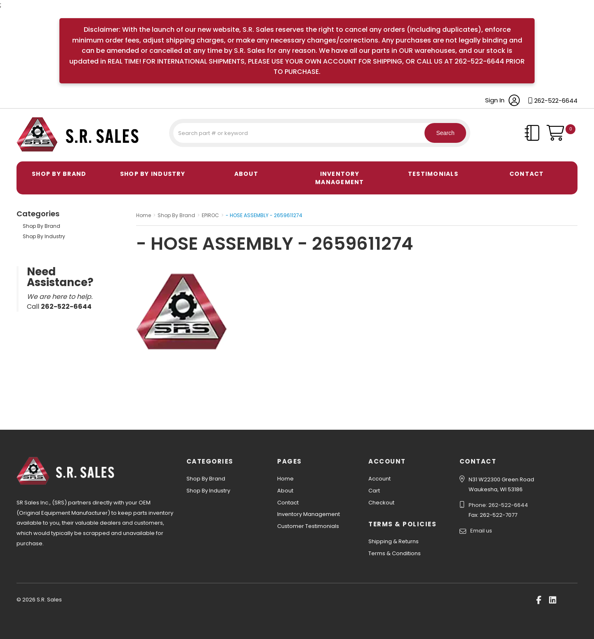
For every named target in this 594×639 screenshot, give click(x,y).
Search (441, 133)
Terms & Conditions (394, 553)
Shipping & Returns (393, 541)
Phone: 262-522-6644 (498, 505)
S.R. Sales (30, 153)
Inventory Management (339, 178)
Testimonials (433, 174)
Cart (374, 491)
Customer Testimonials (308, 526)
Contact (526, 174)
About (246, 174)
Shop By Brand (59, 174)
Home (285, 479)
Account (379, 479)
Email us (481, 531)
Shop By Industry (152, 174)
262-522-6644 (556, 100)
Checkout (381, 502)
